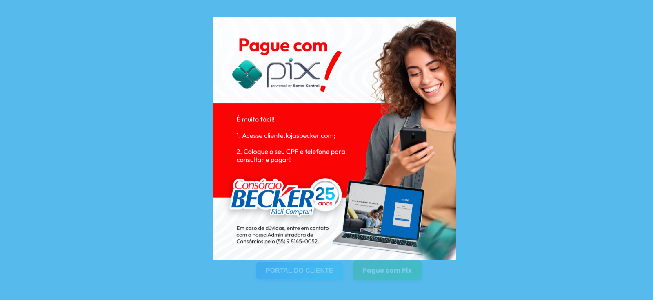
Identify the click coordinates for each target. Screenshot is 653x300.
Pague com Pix (387, 268)
